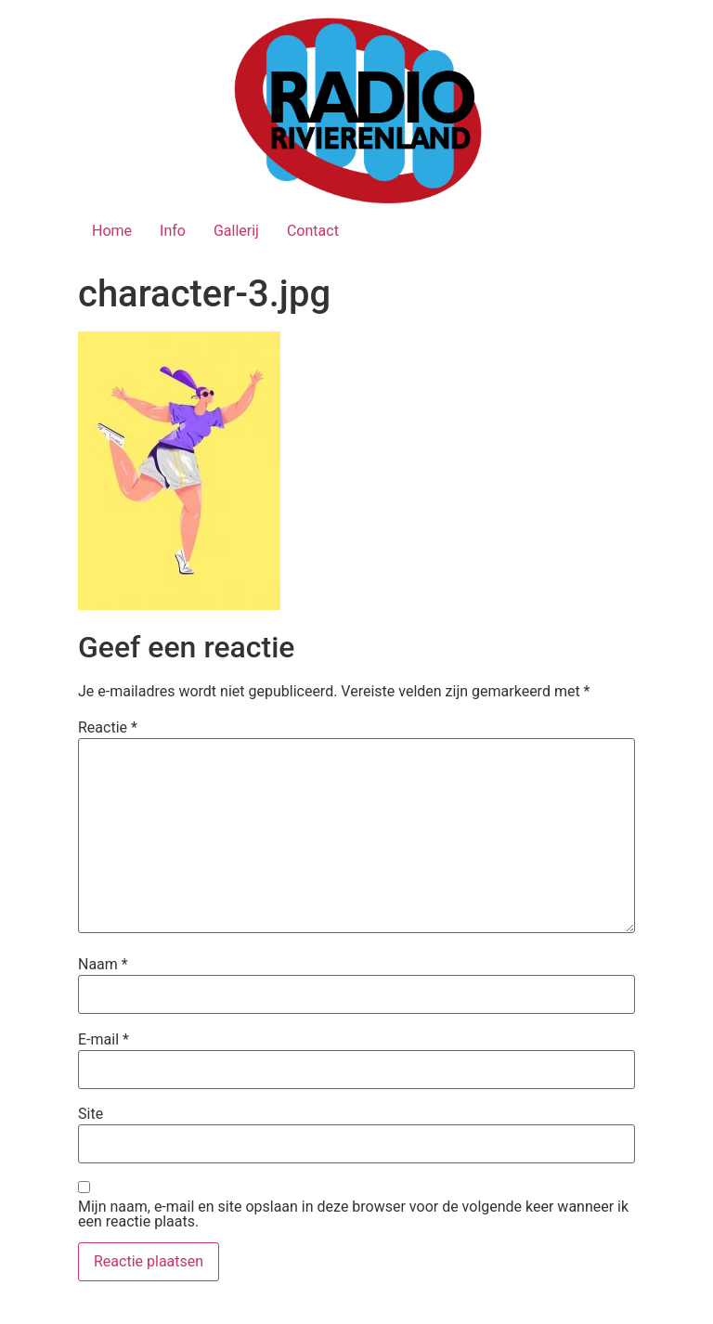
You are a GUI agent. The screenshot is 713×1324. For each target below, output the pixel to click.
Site (90, 1114)
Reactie (107, 727)
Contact (313, 231)
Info (173, 231)
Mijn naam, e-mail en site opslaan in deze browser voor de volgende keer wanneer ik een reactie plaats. (353, 1214)
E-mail (103, 1039)
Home (112, 231)
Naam (103, 964)
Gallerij (236, 231)
